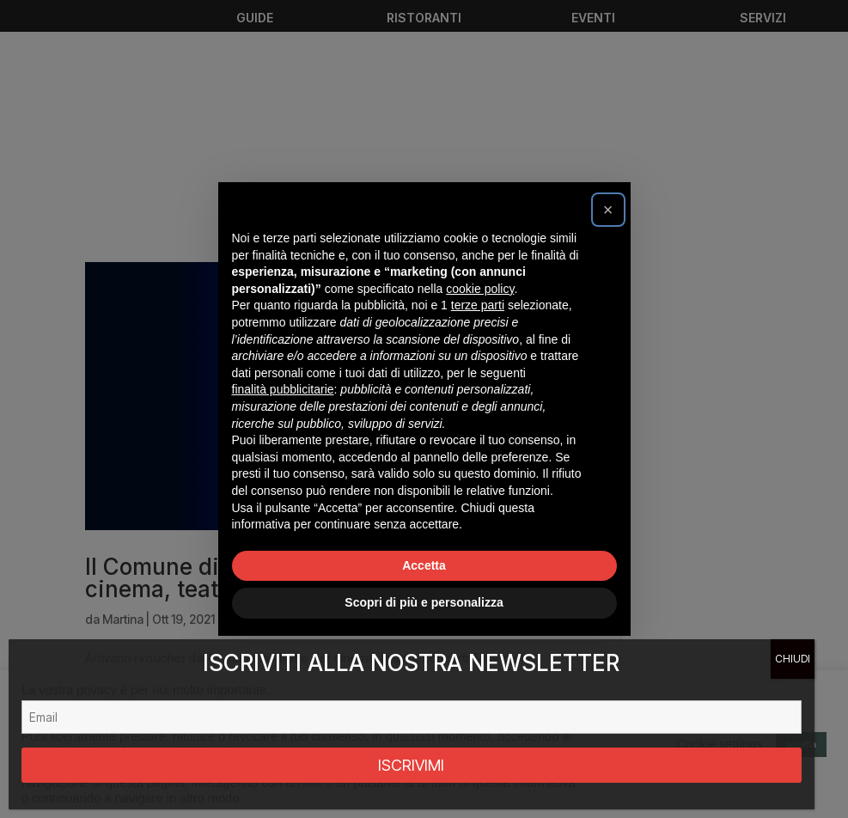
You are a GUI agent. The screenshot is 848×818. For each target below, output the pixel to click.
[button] (608, 209)
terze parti (477, 305)
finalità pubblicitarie (283, 389)
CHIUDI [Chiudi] (792, 658)
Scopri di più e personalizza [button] (424, 602)
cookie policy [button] (480, 289)
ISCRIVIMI (411, 765)
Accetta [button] (424, 565)
